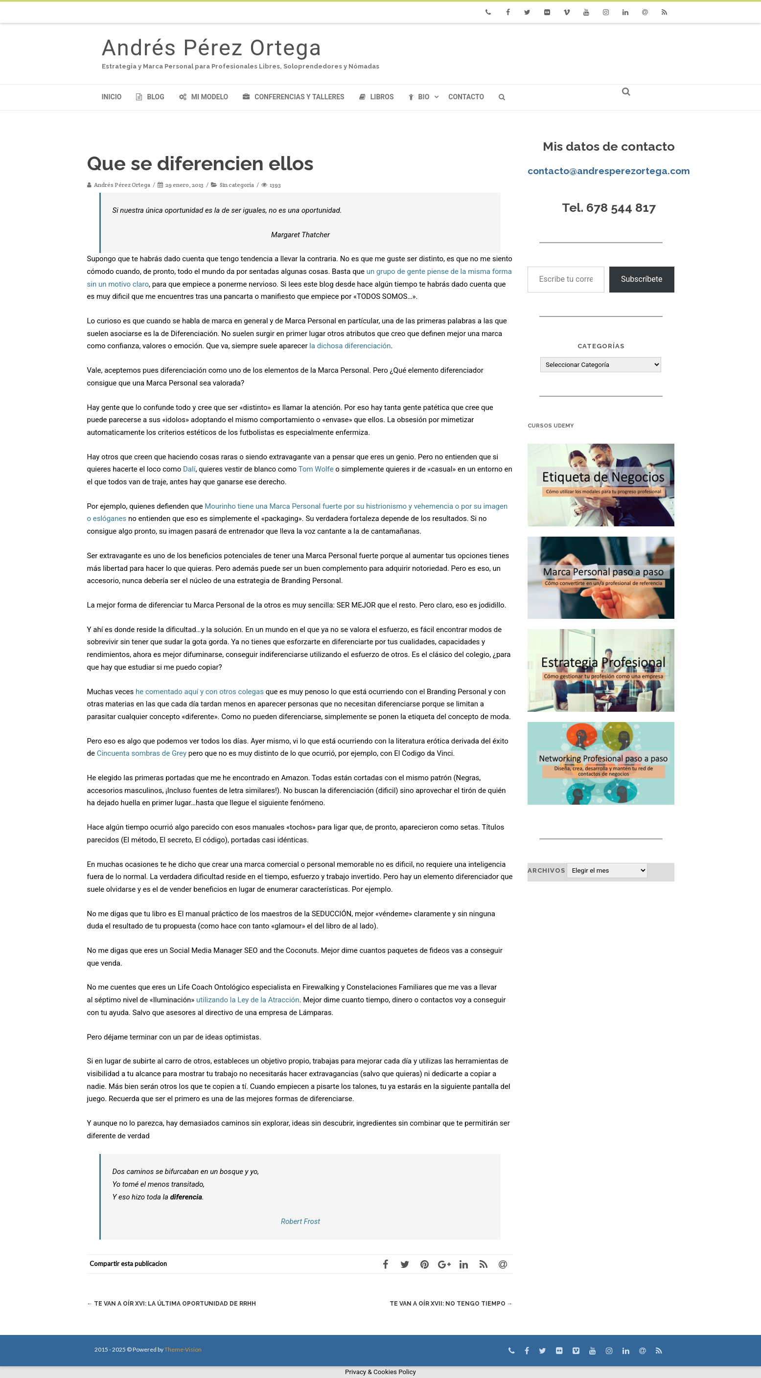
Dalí (189, 469)
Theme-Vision (183, 1349)
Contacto (466, 97)
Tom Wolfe (316, 469)
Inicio (112, 97)
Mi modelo (204, 97)
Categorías (600, 346)
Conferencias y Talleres (293, 97)
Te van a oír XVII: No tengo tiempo (448, 1303)
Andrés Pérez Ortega (212, 48)
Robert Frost (300, 1221)
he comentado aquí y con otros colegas (200, 691)
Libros (376, 97)
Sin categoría (237, 184)
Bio (419, 97)
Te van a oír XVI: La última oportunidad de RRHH (177, 1303)
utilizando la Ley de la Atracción (247, 999)
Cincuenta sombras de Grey (141, 753)
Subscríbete (642, 279)
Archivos (546, 870)
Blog (150, 97)
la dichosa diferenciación (350, 345)
